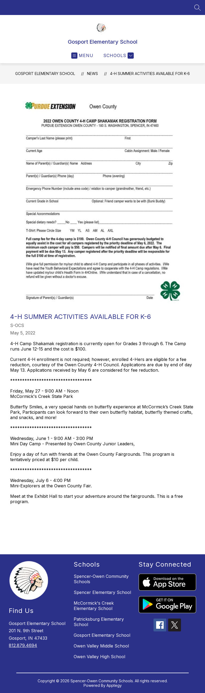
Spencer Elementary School (102, 592)
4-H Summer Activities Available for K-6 (150, 73)
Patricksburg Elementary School (99, 621)
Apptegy (114, 685)
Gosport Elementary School (45, 73)
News (92, 73)
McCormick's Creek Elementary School (94, 605)
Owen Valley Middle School (101, 646)
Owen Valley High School (99, 656)
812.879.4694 (23, 645)
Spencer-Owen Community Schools (101, 579)
